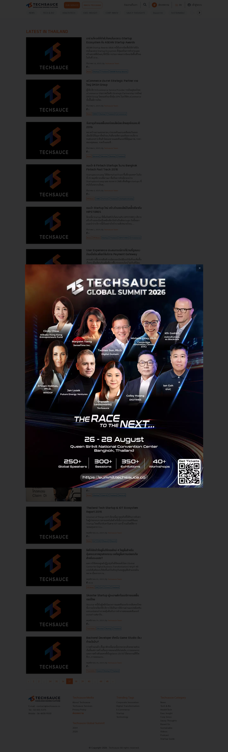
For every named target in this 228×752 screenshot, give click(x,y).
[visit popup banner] (114, 376)
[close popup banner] (199, 268)
